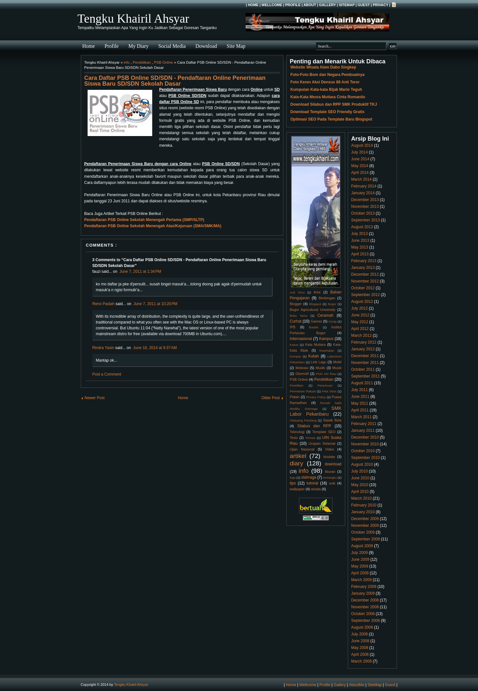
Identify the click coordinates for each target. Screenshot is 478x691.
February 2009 (364, 586)
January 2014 (363, 193)
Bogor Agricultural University (312, 310)
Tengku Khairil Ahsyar (133, 18)
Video (329, 449)
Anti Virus (297, 292)
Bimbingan (327, 298)
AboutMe (356, 685)
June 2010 (360, 478)
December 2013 (365, 199)
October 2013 (363, 213)
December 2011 (365, 356)
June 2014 (360, 159)
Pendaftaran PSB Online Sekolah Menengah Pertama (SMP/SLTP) (144, 220)
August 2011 (362, 383)
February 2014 (364, 186)
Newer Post (95, 398)
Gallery (327, 5)
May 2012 (359, 322)
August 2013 (362, 227)
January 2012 (363, 349)
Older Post (270, 398)
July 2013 (359, 233)
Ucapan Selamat (322, 443)
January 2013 (363, 267)
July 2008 (359, 634)
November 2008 (365, 607)
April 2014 (360, 172)
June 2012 (360, 315)
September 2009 (365, 539)
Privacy (380, 5)
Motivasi (301, 368)
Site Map (236, 46)
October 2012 (363, 288)
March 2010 (361, 498)
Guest (363, 5)
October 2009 (363, 532)
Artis (317, 292)
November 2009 (365, 525)
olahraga (308, 477)
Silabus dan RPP (314, 426)
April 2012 (360, 328)
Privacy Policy (315, 397)
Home (253, 5)
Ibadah (313, 327)
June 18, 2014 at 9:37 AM (155, 348)
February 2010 (364, 505)
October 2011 (363, 369)
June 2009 (360, 559)
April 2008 (360, 654)
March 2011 (361, 417)
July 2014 (359, 152)
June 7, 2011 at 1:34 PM (140, 271)
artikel (298, 455)
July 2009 (359, 552)
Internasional (301, 338)
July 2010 (359, 471)
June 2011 (360, 396)
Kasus (294, 344)
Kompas (295, 356)
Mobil (337, 362)
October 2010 (363, 451)
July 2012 (359, 308)
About (309, 5)
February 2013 (364, 261)
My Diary (138, 46)
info (127, 62)
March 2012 (361, 335)
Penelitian (296, 385)
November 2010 (365, 444)
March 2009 (361, 580)
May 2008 (359, 647)
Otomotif (302, 374)
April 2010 (360, 491)
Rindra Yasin (103, 348)
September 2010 (365, 457)
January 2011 (363, 430)
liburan (330, 471)
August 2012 (362, 301)
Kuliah (313, 356)
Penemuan (324, 385)
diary (296, 463)
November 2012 (365, 281)
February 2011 (364, 423)
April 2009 (360, 573)
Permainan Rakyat (303, 391)
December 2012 (365, 274)
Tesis (294, 438)
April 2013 (360, 254)
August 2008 (362, 627)
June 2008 (360, 641)
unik (332, 483)
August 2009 (362, 546)
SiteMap (347, 5)
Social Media (172, 46)
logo (293, 477)
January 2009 (363, 593)
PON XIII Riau (326, 374)
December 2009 (365, 518)
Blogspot (315, 304)
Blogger (296, 304)
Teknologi (297, 432)
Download (206, 46)
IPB (292, 327)
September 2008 (365, 620)
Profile (293, 5)
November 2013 (365, 206)
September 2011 (365, 376)
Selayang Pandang (303, 420)
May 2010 (359, 485)
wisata (316, 489)
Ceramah (325, 315)
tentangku (330, 477)
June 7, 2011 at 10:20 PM (155, 304)
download (333, 464)
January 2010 (363, 512)
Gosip (333, 321)
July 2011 (359, 390)
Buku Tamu (299, 315)
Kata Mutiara (315, 344)
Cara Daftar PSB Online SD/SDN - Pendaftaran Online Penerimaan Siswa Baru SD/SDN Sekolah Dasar (175, 81)
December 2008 (365, 600)
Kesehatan (326, 350)
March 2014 (361, 179)
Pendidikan (142, 62)
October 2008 (363, 613)
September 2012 (365, 294)
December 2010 (365, 437)
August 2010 (362, 464)
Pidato (295, 397)
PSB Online (163, 62)
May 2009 (359, 566)
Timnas (310, 438)
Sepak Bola (332, 420)
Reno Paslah (103, 304)
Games (316, 321)
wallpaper (297, 489)
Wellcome (271, 5)
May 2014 (359, 166)
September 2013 (365, 220)
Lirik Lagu (318, 362)
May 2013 (359, 247)
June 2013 (360, 240)
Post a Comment (106, 374)
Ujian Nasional (302, 449)
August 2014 (362, 145)
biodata (329, 457)
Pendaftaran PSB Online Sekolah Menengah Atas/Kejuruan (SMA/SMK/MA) (152, 226)
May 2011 (359, 403)
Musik (336, 368)
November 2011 (365, 362)
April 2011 (360, 410)
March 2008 (361, 661)
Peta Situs (329, 391)
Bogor (332, 304)
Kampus (326, 338)
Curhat (296, 321)
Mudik (320, 368)
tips (293, 483)
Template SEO (323, 432)
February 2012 (364, 342)
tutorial (312, 483)
